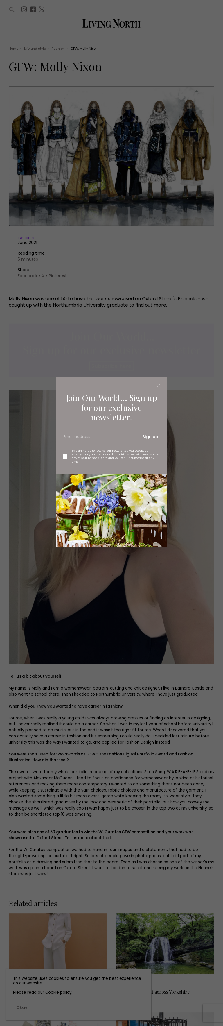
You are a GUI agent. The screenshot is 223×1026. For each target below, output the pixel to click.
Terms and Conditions (113, 454)
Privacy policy (81, 454)
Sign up (150, 437)
